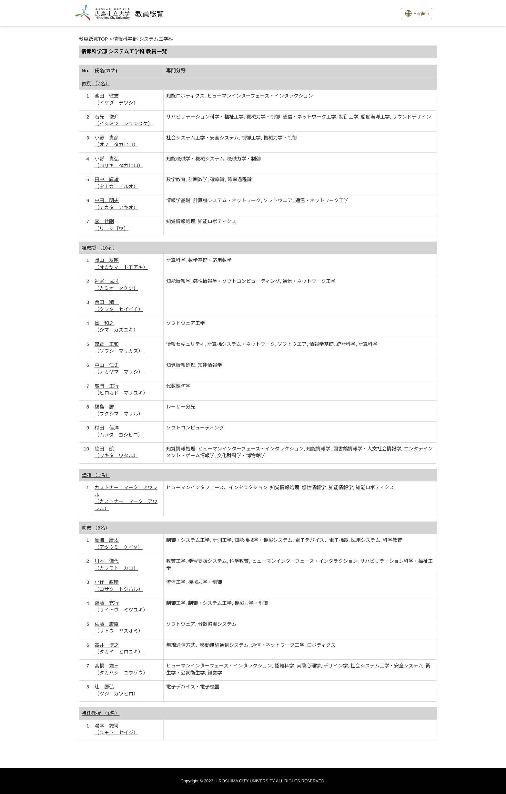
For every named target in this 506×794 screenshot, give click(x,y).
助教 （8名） (96, 528)
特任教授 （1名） (101, 713)
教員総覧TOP (93, 39)
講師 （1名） (96, 475)
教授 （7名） (96, 83)
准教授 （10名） (99, 248)
